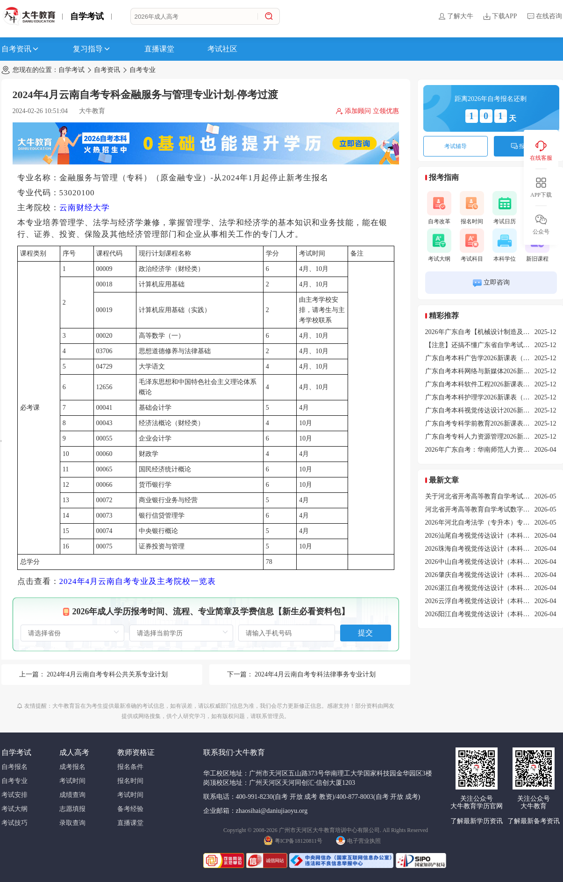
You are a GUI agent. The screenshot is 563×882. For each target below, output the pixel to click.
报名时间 (472, 208)
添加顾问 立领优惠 (367, 111)
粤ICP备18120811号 (293, 840)
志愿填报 (72, 808)
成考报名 (72, 766)
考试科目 (472, 245)
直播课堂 (159, 49)
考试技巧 (14, 822)
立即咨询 (491, 282)
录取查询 (72, 822)
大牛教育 (92, 110)
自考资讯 (20, 49)
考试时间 (72, 780)
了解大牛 (455, 16)
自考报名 (14, 766)
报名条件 (130, 766)
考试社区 (222, 49)
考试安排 (14, 794)
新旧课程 (537, 245)
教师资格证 (136, 752)
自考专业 (142, 69)
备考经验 (130, 808)
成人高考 (74, 752)
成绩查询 (72, 794)
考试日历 (504, 208)
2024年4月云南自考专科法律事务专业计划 (315, 674)
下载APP (500, 16)
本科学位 (504, 245)
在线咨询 (544, 16)
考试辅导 (455, 146)
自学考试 (87, 16)
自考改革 (439, 208)
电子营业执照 (358, 840)
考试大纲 (439, 245)
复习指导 (92, 49)
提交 (365, 633)
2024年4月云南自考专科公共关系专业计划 (107, 674)
